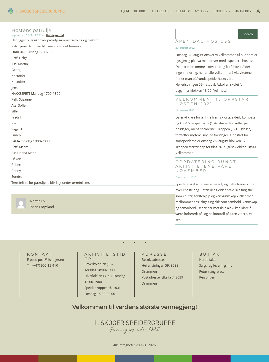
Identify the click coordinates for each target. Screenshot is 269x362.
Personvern (207, 277)
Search (248, 34)
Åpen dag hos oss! (204, 41)
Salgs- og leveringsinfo (215, 265)
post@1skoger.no (51, 259)
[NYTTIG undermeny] (208, 11)
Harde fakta (207, 259)
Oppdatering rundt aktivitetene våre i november (206, 166)
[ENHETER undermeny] (229, 11)
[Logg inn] (258, 11)
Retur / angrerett (211, 271)
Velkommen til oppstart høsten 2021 (213, 101)
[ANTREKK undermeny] (251, 11)
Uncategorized (55, 35)
